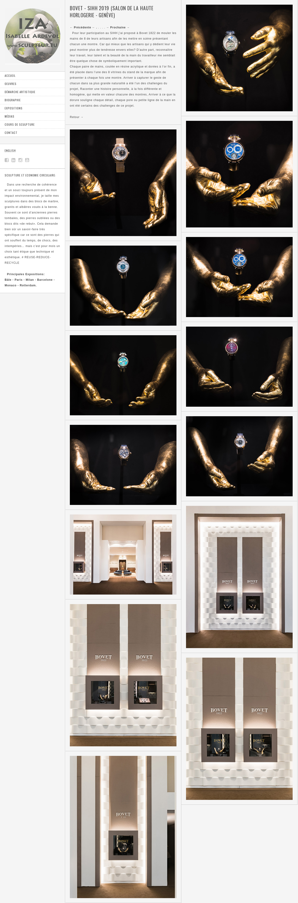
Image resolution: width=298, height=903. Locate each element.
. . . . (88, 27)
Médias (9, 116)
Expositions (14, 108)
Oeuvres (11, 84)
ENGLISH (10, 150)
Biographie (13, 100)
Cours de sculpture (20, 124)
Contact (11, 133)
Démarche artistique (20, 92)
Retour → (77, 117)
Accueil (10, 76)
